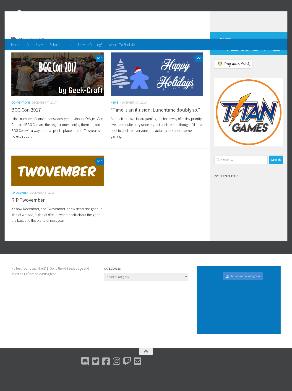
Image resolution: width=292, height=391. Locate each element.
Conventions (21, 121)
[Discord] (223, 65)
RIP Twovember (28, 218)
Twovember (20, 211)
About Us (33, 44)
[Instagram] (255, 65)
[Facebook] (244, 65)
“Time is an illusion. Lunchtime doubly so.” (155, 128)
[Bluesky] (234, 65)
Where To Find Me (122, 44)
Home (15, 44)
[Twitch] (265, 65)
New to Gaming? (90, 44)
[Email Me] (276, 65)
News (114, 121)
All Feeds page (73, 286)
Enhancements (61, 44)
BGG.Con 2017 (26, 128)
